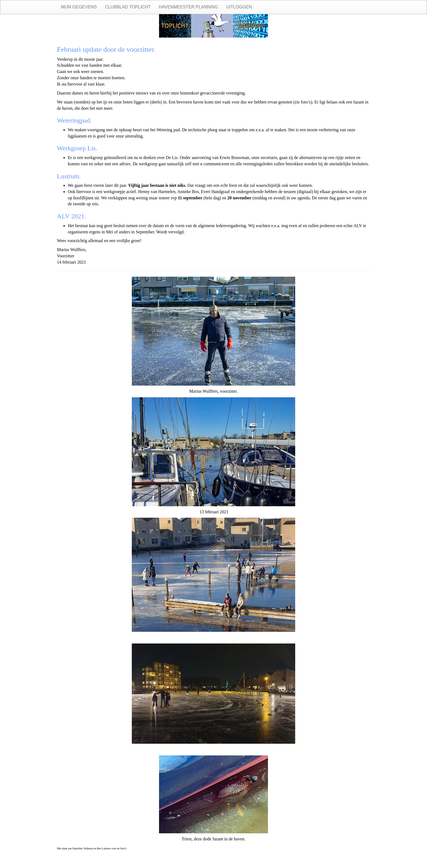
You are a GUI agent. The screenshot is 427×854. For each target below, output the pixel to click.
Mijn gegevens (79, 7)
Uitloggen (239, 7)
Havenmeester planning (188, 7)
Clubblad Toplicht (128, 7)
